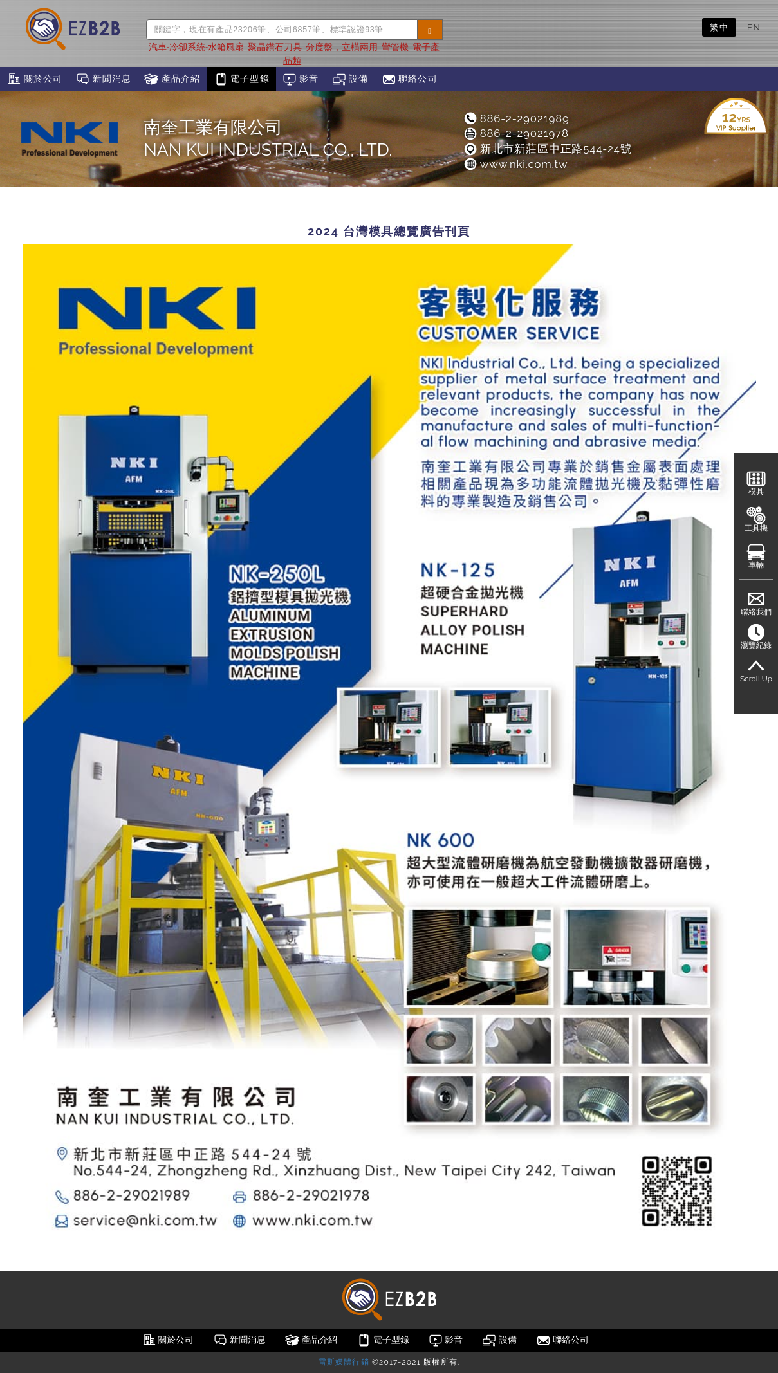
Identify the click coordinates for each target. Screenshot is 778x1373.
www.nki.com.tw (515, 164)
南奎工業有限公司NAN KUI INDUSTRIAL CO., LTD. (268, 138)
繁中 (719, 27)
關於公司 (34, 79)
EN (754, 27)
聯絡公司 (410, 79)
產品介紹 (172, 79)
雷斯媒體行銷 (344, 1362)
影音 (300, 79)
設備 (350, 79)
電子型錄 (242, 79)
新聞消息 (103, 79)
